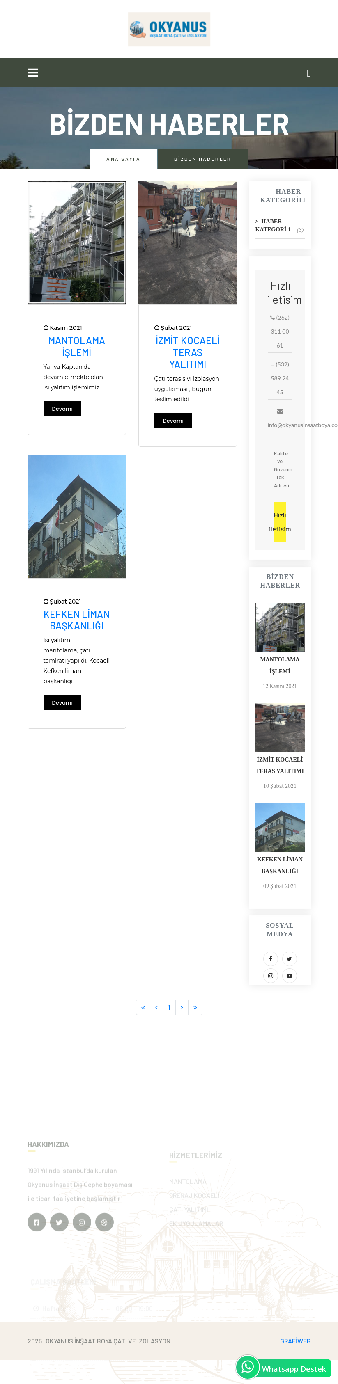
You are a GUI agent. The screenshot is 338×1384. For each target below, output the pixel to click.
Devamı (62, 409)
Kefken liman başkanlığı (77, 620)
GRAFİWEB (295, 1341)
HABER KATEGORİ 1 (279, 225)
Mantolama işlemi (76, 346)
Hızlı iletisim (280, 522)
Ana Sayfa (123, 159)
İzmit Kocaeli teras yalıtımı (188, 352)
